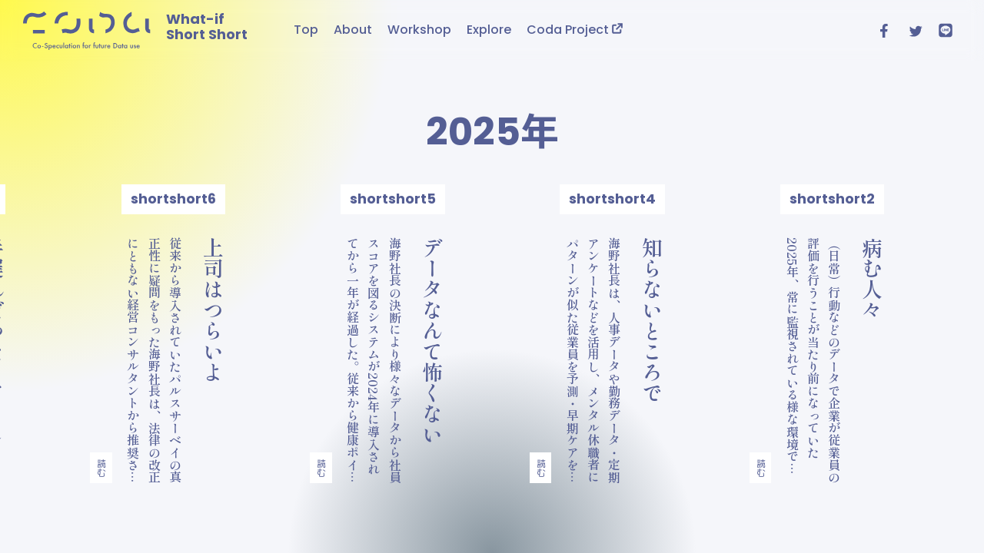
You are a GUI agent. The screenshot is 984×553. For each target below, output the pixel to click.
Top (306, 29)
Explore (489, 29)
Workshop (419, 29)
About (353, 29)
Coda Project (575, 29)
